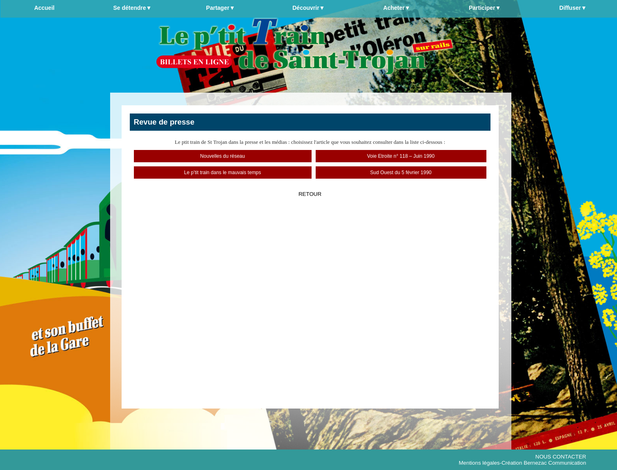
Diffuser (573, 8)
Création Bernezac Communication (544, 463)
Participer (485, 8)
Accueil (44, 8)
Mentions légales (479, 463)
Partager (220, 8)
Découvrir (308, 8)
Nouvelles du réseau (222, 156)
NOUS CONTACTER (561, 457)
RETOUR (309, 194)
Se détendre (132, 8)
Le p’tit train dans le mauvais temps (222, 172)
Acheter (396, 8)
